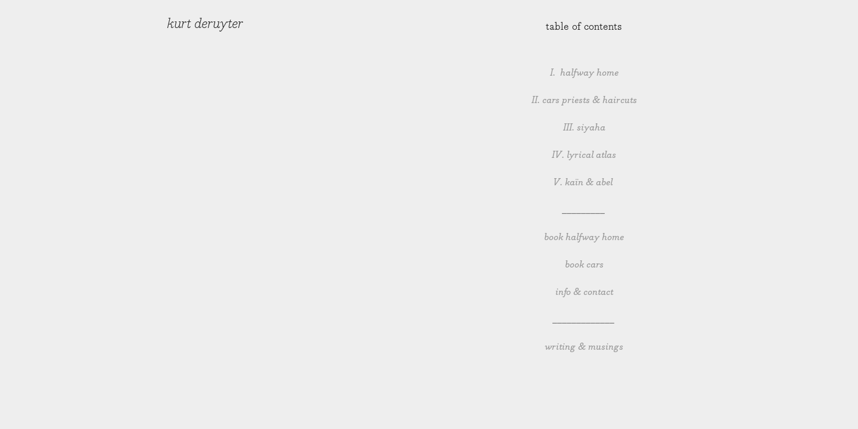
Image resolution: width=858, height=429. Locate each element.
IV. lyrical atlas (584, 155)
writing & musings (584, 347)
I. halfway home (584, 73)
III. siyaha (584, 128)
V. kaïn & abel (584, 182)
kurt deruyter (205, 23)
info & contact (584, 292)
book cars (584, 265)
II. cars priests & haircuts (584, 100)
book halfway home (584, 237)
